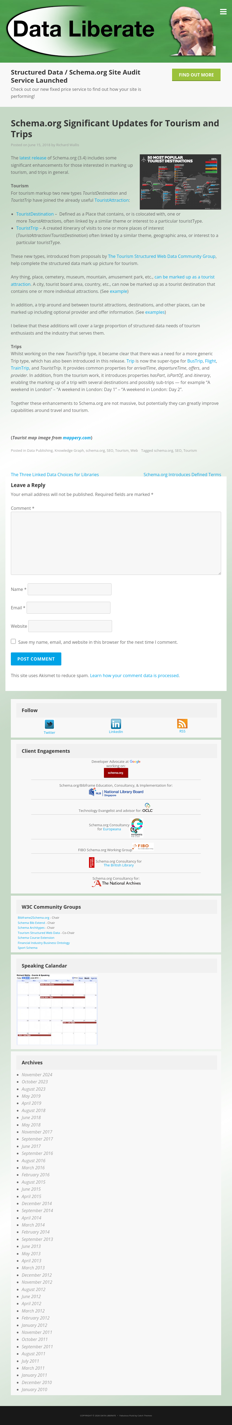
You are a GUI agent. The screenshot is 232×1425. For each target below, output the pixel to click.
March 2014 (33, 1225)
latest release (33, 158)
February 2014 (36, 1232)
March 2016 (33, 1168)
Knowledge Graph (69, 450)
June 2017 (31, 1146)
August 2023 (33, 1089)
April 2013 (31, 1261)
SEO (110, 450)
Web (134, 450)
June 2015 (31, 1189)
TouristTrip (27, 228)
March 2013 (33, 1268)
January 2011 (34, 1375)
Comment (22, 508)
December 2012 (37, 1275)
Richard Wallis (67, 144)
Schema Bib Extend (31, 923)
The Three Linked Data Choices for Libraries (55, 475)
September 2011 (37, 1347)
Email (18, 608)
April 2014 (31, 1218)
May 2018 (31, 1125)
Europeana (112, 829)
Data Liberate (108, 1415)
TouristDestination (35, 214)
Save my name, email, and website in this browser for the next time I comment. (98, 642)
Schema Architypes (31, 928)
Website (19, 626)
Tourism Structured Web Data (39, 933)
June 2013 (31, 1246)
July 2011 (30, 1361)
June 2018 (31, 1117)
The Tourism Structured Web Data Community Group (161, 256)
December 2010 (37, 1382)
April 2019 (31, 1103)
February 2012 (36, 1318)
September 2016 (37, 1153)
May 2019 (31, 1096)
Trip (130, 361)
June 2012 (31, 1296)
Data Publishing (40, 450)
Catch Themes (145, 1415)
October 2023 (35, 1082)
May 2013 (31, 1254)
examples (155, 312)
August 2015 (33, 1182)
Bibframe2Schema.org (33, 917)
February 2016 (36, 1175)
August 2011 (33, 1354)
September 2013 (37, 1239)
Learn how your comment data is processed (134, 675)
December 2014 (37, 1203)
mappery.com (77, 438)
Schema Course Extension (36, 938)
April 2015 (31, 1196)
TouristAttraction (112, 200)
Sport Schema (27, 948)
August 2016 (33, 1161)
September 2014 (37, 1210)
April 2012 (31, 1303)
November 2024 (37, 1075)
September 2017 (37, 1139)
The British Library (119, 865)
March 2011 (33, 1368)
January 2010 (34, 1389)
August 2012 (33, 1289)
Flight (210, 361)
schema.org (95, 450)
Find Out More (196, 75)
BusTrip (195, 361)
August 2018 (33, 1110)
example (118, 291)
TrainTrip (20, 368)
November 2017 (37, 1132)
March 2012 (33, 1311)
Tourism (122, 450)
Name (19, 589)
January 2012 (34, 1325)
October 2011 (35, 1339)
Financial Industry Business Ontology (44, 943)
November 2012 (37, 1282)
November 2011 (37, 1332)
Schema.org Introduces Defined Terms (182, 475)
